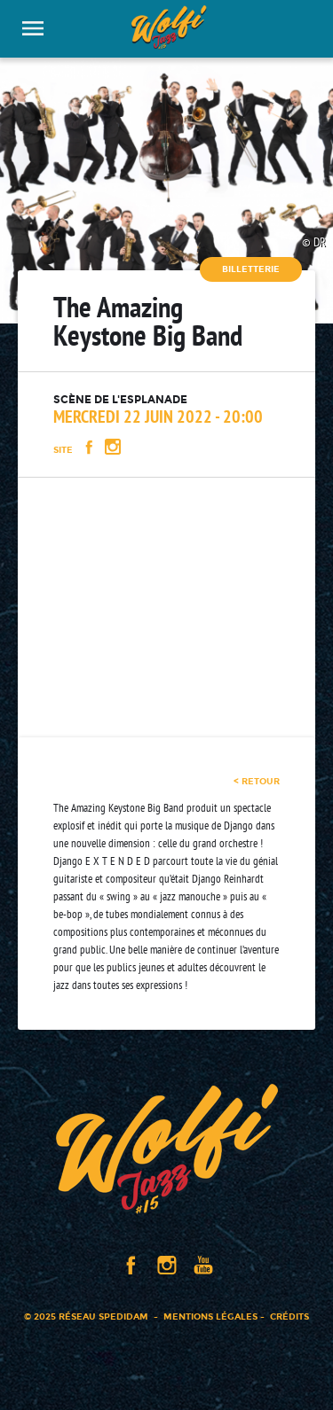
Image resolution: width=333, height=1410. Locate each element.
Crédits (289, 1316)
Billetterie (251, 269)
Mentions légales (210, 1316)
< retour (257, 781)
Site (63, 450)
